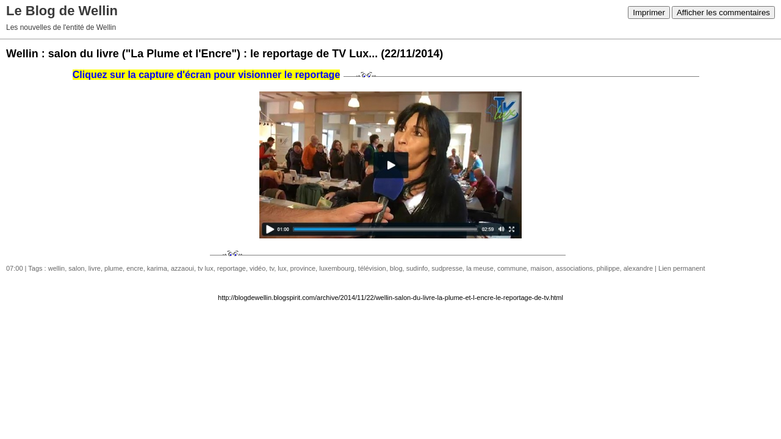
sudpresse (446, 268)
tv (271, 268)
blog (396, 268)
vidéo (257, 268)
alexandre (638, 268)
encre (134, 268)
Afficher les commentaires (723, 12)
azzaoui (182, 268)
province (303, 268)
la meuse (480, 268)
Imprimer (649, 12)
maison (541, 268)
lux (282, 268)
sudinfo (417, 268)
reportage (231, 268)
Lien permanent (681, 268)
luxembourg (336, 268)
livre (94, 268)
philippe (608, 268)
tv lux (206, 268)
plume (113, 268)
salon (76, 268)
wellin (56, 268)
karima (157, 268)
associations (574, 268)
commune (512, 268)
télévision (372, 268)
